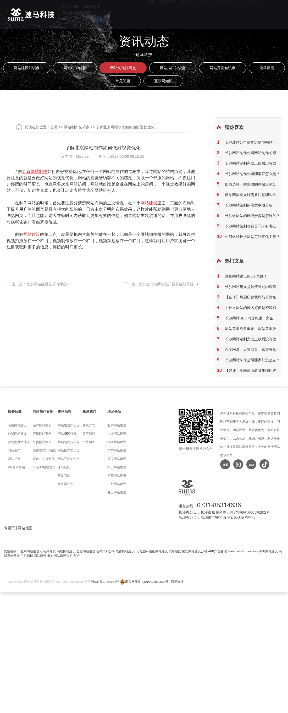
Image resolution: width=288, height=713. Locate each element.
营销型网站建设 (19, 442)
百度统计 (177, 581)
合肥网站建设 (85, 551)
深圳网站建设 (116, 442)
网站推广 (14, 450)
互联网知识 (163, 81)
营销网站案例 (42, 434)
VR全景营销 (16, 467)
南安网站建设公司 (194, 551)
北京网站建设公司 (60, 555)
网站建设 (40, 555)
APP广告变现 (217, 551)
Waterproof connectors (243, 551)
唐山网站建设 (158, 551)
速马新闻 (266, 68)
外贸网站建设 (17, 434)
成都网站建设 (125, 551)
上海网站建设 (116, 434)
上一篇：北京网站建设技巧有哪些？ (38, 284)
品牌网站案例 (42, 425)
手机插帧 (26, 555)
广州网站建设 (116, 484)
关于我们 (88, 434)
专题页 (9, 528)
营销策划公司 (105, 551)
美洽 (76, 555)
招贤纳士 (88, 442)
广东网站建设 (116, 450)
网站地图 (25, 528)
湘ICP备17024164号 (105, 581)
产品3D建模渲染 (44, 467)
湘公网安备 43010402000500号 (147, 581)
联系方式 (88, 425)
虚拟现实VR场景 (44, 450)
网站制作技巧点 (123, 68)
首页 (151, 13)
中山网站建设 (116, 467)
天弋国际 (142, 551)
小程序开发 (48, 551)
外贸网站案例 (42, 442)
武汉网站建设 (116, 459)
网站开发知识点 (222, 68)
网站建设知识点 (27, 68)
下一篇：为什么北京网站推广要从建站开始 (161, 284)
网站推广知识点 (173, 68)
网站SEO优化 (75, 68)
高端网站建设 (17, 425)
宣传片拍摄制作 (44, 459)
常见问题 (122, 81)
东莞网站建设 (116, 475)
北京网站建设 (116, 425)
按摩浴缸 (175, 551)
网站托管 (14, 459)
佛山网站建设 (116, 492)
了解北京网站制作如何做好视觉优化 (125, 127)
